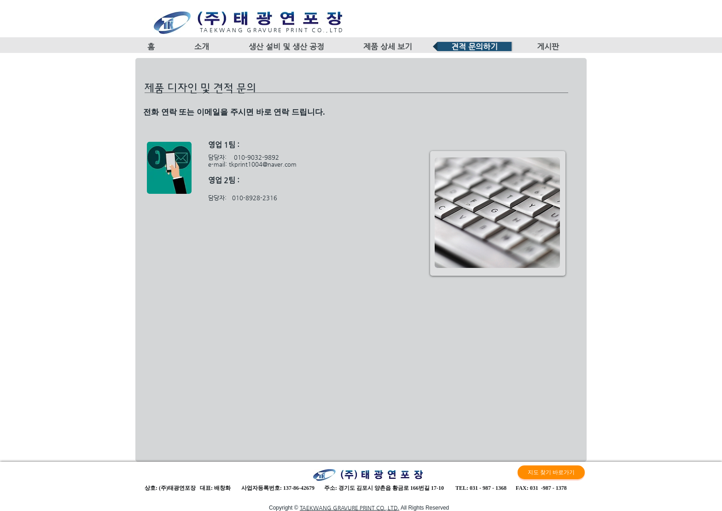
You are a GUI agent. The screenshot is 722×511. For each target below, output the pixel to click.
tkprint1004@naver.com (263, 164)
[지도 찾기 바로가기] (551, 472)
